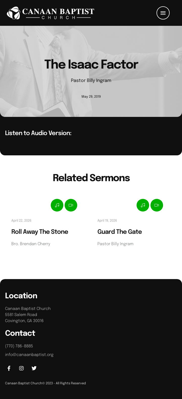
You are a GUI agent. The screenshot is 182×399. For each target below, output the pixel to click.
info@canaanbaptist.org (29, 355)
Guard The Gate (119, 232)
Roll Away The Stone (39, 232)
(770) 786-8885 (19, 346)
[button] (163, 12)
